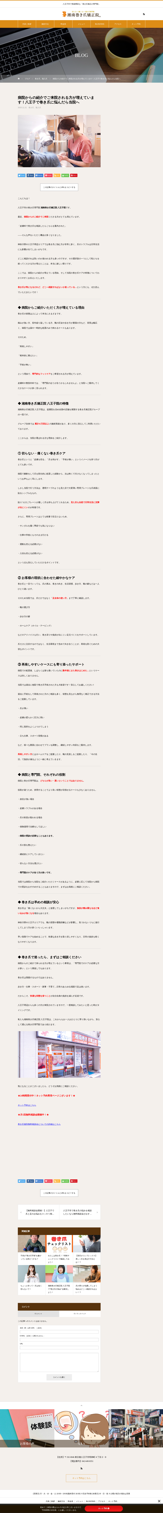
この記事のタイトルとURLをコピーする (59, 187)
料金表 (63, 24)
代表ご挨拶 (26, 24)
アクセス (117, 24)
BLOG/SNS (99, 24)
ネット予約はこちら (81, 1478)
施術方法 (45, 24)
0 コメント (38, 1314)
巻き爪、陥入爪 (35, 107)
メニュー (81, 24)
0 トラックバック (80, 1314)
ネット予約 (136, 24)
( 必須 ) (31, 1328)
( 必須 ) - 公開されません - (32, 1336)
